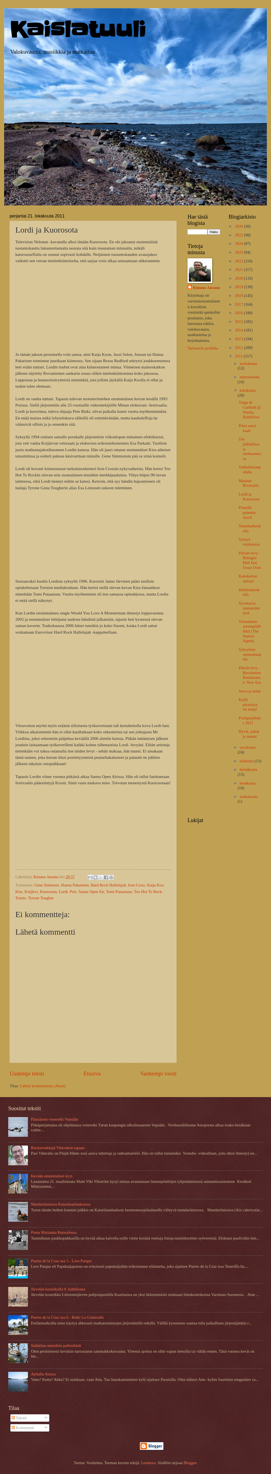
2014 (239, 330)
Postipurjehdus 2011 (250, 720)
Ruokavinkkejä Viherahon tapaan (58, 1148)
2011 (239, 356)
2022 (239, 261)
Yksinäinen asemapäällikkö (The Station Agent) (250, 631)
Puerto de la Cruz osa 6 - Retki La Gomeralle (67, 1317)
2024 (239, 243)
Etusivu (92, 1074)
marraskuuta (250, 377)
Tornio (20, 898)
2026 (239, 226)
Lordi (63, 891)
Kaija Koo (155, 885)
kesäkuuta (248, 783)
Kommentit (22, 1428)
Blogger (189, 1463)
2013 (239, 339)
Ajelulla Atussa (43, 1374)
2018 (239, 295)
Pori (73, 891)
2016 (239, 313)
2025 (239, 235)
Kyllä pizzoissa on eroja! (248, 704)
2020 (239, 278)
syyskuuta (248, 747)
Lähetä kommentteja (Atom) (43, 1086)
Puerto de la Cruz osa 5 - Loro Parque (61, 1261)
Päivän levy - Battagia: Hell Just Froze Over (250, 560)
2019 (239, 287)
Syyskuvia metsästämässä (249, 608)
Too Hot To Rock (148, 891)
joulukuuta (248, 363)
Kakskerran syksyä (248, 578)
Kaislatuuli (78, 30)
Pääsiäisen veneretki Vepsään (54, 1119)
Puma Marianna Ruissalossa (53, 1232)
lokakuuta (247, 390)
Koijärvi (31, 891)
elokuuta (247, 761)
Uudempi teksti (27, 1074)
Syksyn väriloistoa (249, 541)
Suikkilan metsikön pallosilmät (56, 1345)
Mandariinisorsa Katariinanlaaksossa (60, 1204)
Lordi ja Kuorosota (249, 496)
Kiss (18, 891)
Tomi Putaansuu (119, 891)
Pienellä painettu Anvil (247, 512)
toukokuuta (249, 796)
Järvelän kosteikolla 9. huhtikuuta (58, 1289)
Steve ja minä (250, 691)
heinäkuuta (248, 769)
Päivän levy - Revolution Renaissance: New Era (250, 675)
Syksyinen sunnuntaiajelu (250, 654)
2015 (239, 321)
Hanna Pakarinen (75, 885)
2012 (239, 347)
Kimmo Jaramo (206, 287)
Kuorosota (48, 891)
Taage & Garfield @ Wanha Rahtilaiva (250, 409)
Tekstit (19, 1418)
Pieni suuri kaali (247, 428)
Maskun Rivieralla (249, 483)
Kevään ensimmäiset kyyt (52, 1176)
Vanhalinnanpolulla (250, 469)
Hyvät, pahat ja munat (249, 734)
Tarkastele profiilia (203, 348)
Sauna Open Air (91, 891)
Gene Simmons (46, 885)
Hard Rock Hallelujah (108, 885)
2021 (239, 269)
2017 (239, 304)
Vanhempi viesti (158, 1074)
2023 (239, 252)
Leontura (148, 1463)
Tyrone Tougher (41, 898)
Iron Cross (136, 885)
